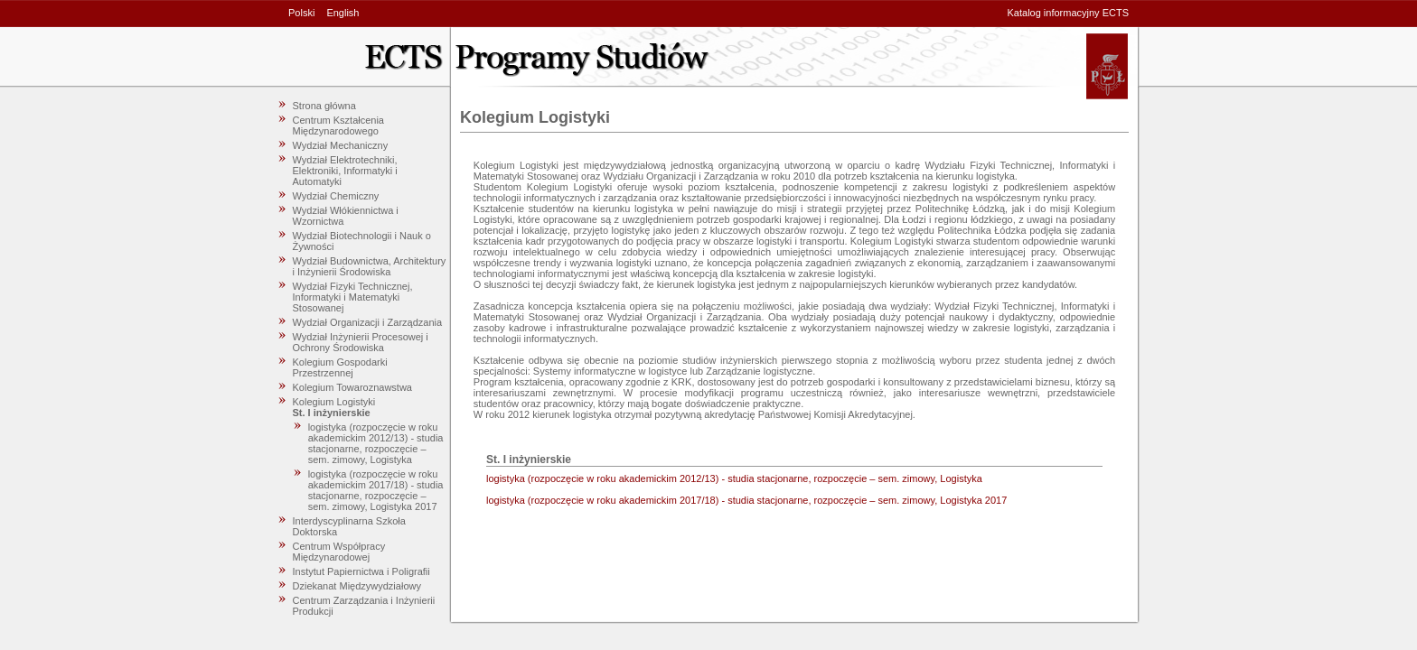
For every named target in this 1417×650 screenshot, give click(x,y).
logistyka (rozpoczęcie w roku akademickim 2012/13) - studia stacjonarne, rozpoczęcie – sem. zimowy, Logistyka (376, 443)
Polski (301, 12)
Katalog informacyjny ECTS (1069, 12)
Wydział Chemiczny (336, 195)
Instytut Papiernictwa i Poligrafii (361, 571)
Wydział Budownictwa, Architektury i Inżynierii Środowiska (369, 266)
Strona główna (324, 105)
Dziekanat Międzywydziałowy (357, 585)
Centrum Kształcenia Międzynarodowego (339, 125)
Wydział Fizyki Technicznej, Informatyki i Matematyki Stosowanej (353, 297)
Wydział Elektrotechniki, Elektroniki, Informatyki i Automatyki (345, 170)
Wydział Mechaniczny (341, 145)
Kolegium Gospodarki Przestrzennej (340, 367)
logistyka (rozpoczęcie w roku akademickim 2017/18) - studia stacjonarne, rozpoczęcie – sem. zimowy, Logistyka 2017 (376, 490)
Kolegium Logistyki (334, 401)
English (342, 12)
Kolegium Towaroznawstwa (352, 387)
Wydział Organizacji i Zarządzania (368, 322)
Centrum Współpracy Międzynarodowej (339, 551)
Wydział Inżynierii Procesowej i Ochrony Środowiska (360, 342)
